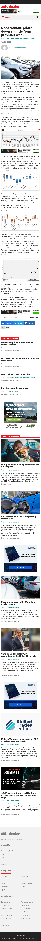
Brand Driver (25, 880)
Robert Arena (5, 905)
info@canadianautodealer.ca (13, 840)
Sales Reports (26, 876)
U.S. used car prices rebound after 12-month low (20, 359)
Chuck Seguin (26, 918)
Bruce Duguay (6, 918)
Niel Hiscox (5, 925)
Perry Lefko (7, 484)
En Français (9, 2)
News (17, 39)
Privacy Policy (20, 935)
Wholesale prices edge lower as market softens (17, 343)
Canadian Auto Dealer (13, 351)
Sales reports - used (27, 39)
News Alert (5, 886)
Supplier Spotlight (27, 883)
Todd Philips (25, 912)
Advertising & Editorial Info (10, 851)
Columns (4, 876)
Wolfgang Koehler (27, 902)
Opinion (3, 890)
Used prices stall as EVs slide (15, 374)
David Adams (5, 902)
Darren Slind (25, 922)
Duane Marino (26, 908)
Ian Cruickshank (6, 915)
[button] (7, 17)
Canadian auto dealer (17, 48)
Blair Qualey (25, 915)
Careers (3, 861)
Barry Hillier (5, 922)
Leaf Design (35, 938)
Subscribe (4, 864)
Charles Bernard (6, 908)
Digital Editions (6, 854)
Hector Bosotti (6, 912)
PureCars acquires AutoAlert (15, 388)
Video (23, 886)
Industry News (8, 39)
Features (4, 880)
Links (3, 857)
